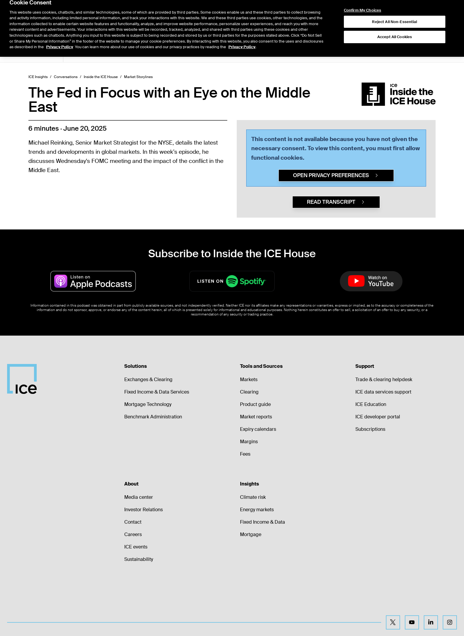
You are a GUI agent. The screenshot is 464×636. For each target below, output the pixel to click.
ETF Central (135, 52)
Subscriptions (370, 429)
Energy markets (257, 509)
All (75, 52)
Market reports (256, 417)
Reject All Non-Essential (394, 9)
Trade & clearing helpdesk (383, 379)
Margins (249, 441)
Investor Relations (143, 509)
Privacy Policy (59, 34)
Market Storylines (100, 52)
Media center (138, 497)
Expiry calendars (258, 429)
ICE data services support (383, 392)
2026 (159, 52)
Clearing (249, 392)
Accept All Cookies (394, 24)
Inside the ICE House (101, 77)
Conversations (66, 77)
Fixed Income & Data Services (156, 392)
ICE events (135, 547)
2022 (227, 52)
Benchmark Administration (153, 417)
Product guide (255, 404)
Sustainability (138, 559)
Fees (245, 454)
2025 (176, 52)
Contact (132, 522)
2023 (210, 52)
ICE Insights (38, 77)
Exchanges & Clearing (148, 379)
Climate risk (253, 497)
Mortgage (250, 534)
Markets (248, 379)
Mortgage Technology (147, 404)
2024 (193, 52)
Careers (133, 534)
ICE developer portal (377, 417)
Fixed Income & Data (262, 522)
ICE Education (370, 404)
